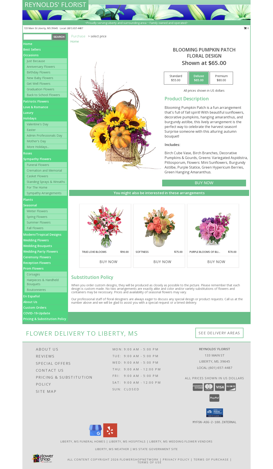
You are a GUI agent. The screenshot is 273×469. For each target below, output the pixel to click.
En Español (31, 296)
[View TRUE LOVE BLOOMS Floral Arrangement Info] (105, 227)
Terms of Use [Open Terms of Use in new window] (150, 462)
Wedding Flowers (36, 240)
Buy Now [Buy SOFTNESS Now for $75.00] (162, 261)
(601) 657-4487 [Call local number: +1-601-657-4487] (75, 28)
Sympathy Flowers (37, 159)
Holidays (29, 118)
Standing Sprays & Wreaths (46, 182)
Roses (27, 153)
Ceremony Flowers (37, 257)
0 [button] (246, 28)
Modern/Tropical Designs (42, 234)
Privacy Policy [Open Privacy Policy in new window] (176, 459)
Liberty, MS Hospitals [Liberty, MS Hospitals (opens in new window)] (127, 441)
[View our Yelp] (110, 436)
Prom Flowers (33, 268)
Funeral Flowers (38, 165)
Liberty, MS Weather (112, 449)
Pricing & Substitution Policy (44, 319)
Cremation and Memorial (44, 170)
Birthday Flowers (38, 72)
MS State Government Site (155, 449)
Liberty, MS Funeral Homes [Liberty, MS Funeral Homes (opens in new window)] (83, 441)
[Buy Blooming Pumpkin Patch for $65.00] (204, 183)
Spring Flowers (37, 217)
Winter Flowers (37, 211)
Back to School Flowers (43, 95)
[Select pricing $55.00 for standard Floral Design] (176, 78)
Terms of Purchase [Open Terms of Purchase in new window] (211, 459)
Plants (28, 199)
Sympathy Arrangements (44, 193)
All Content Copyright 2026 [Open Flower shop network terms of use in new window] (93, 459)
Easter (31, 130)
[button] (214, 412)
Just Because (36, 61)
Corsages (33, 274)
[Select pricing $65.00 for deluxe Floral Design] (198, 78)
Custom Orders (34, 307)
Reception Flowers (37, 263)
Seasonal (30, 205)
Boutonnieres (36, 290)
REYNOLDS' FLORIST (55, 4)
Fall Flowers (35, 228)
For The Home (37, 187)
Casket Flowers (37, 176)
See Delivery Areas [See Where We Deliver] (219, 332)
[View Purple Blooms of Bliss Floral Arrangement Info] (213, 227)
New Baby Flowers (40, 78)
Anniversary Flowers (41, 67)
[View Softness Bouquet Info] (159, 227)
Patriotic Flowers (36, 101)
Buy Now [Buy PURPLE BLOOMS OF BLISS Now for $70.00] (216, 261)
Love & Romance (35, 107)
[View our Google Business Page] (95, 436)
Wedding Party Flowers (40, 251)
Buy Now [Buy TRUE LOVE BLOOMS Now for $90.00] (109, 261)
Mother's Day (36, 141)
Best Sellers (32, 49)
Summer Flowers (39, 222)
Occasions (30, 55)
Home (27, 44)
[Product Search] (37, 37)
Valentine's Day (37, 124)
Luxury (28, 113)
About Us (30, 302)
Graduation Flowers (40, 89)
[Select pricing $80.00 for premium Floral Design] (221, 78)
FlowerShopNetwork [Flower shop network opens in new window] (139, 459)
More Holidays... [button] (38, 147)
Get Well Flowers (38, 83)
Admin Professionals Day (44, 135)
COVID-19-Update (36, 313)
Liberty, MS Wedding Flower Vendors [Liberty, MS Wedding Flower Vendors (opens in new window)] (181, 441)
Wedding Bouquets (37, 246)
